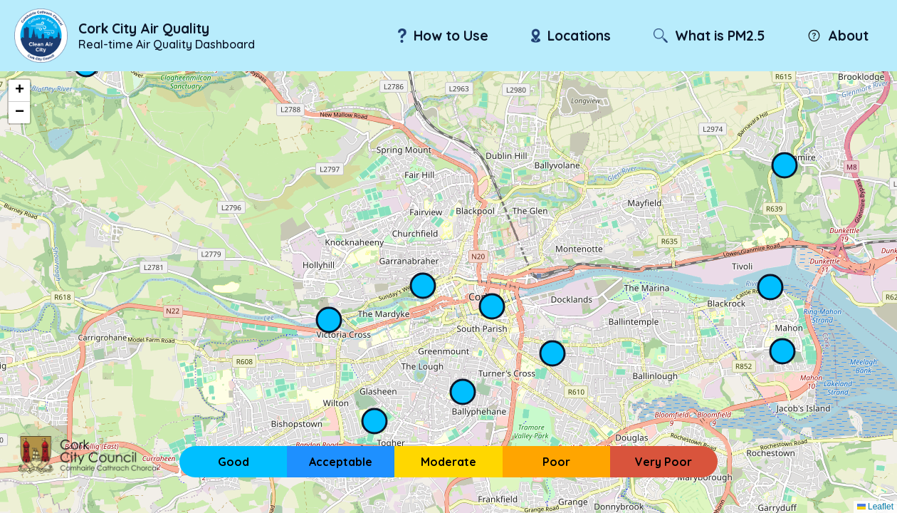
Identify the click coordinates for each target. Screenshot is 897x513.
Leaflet (875, 507)
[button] (19, 91)
